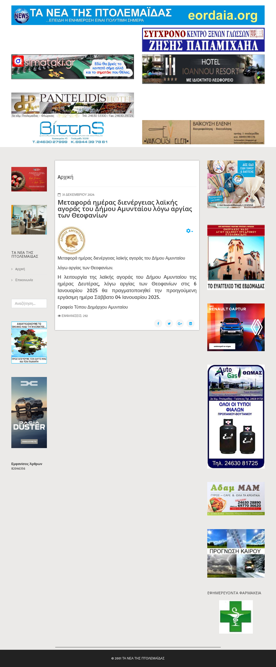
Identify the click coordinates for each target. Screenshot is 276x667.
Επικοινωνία (24, 280)
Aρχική (20, 269)
